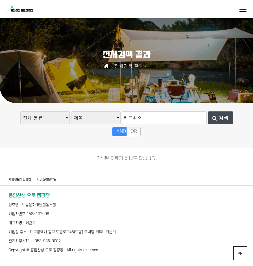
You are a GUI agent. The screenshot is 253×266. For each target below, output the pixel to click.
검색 (220, 117)
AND (121, 131)
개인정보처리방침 (19, 179)
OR (134, 131)
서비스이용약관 (46, 179)
